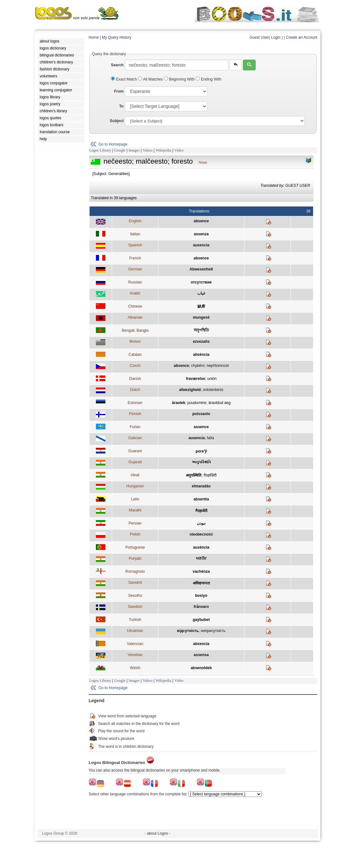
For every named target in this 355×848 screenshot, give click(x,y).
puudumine (196, 403)
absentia (201, 499)
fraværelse (195, 378)
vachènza (201, 571)
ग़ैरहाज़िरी (210, 475)
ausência (201, 547)
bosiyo (201, 595)
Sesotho (135, 595)
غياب (201, 293)
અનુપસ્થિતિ (201, 462)
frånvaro (201, 606)
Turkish (135, 619)
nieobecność (201, 534)
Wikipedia (163, 150)
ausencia (201, 245)
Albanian (135, 317)
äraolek (178, 403)
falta (210, 438)
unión (212, 378)
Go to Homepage (112, 144)
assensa (201, 655)
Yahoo (147, 150)
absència (201, 354)
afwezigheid (190, 390)
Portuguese (135, 547)
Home (94, 37)
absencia (201, 644)
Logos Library (100, 150)
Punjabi (135, 558)
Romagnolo (135, 571)
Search (117, 65)
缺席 (201, 306)
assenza (201, 234)
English (135, 221)
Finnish (135, 414)
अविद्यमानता (201, 583)
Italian (135, 234)
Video (179, 150)
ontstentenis (213, 390)
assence (201, 427)
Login (275, 37)
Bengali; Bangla (135, 330)
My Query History (116, 37)
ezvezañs (201, 341)
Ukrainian (135, 631)
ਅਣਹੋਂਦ (201, 558)
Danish (135, 378)
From (119, 91)
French (135, 258)
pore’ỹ (201, 451)
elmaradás (201, 486)
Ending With (208, 79)
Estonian (135, 403)
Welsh (135, 668)
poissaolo (201, 414)
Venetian (135, 655)
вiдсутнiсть (188, 631)
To (121, 106)
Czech (135, 365)
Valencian (135, 644)
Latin (135, 499)
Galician (135, 438)
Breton (135, 341)
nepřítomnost (217, 365)
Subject (117, 121)
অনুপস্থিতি (201, 330)
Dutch (135, 390)
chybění (197, 365)
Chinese (135, 306)
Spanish (135, 245)
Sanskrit (135, 582)
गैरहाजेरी (201, 511)
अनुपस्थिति (193, 475)
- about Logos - (158, 833)
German (135, 269)
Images (134, 150)
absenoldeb (201, 668)
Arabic (135, 293)
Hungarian (135, 486)
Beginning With (180, 79)
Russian (135, 282)
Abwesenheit (201, 269)
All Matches (151, 79)
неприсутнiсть (213, 631)
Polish (135, 534)
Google (119, 150)
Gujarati (135, 462)
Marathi (135, 510)
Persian (135, 523)
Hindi (135, 475)
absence (201, 221)
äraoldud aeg (219, 403)
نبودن (201, 523)
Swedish (135, 606)
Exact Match (124, 79)
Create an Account (301, 37)
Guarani (135, 451)
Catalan (135, 354)
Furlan (135, 427)
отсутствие (201, 282)
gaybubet (201, 619)
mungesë (201, 317)
